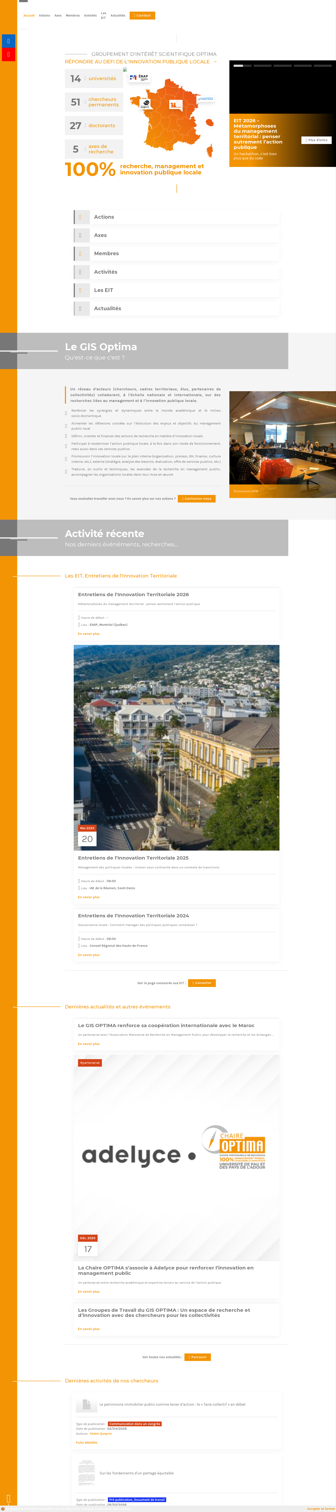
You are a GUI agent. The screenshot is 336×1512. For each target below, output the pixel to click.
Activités (217, 18)
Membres (200, 18)
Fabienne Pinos (208, 1015)
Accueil (156, 18)
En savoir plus (80, 573)
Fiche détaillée (80, 945)
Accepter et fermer (321, 1509)
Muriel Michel (113, 1021)
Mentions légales (111, 1503)
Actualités (250, 18)
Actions (171, 18)
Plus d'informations (262, 1440)
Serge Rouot (92, 1021)
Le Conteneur (278, 1503)
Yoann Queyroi (94, 936)
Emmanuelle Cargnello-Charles (246, 940)
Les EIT (233, 18)
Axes (185, 18)
